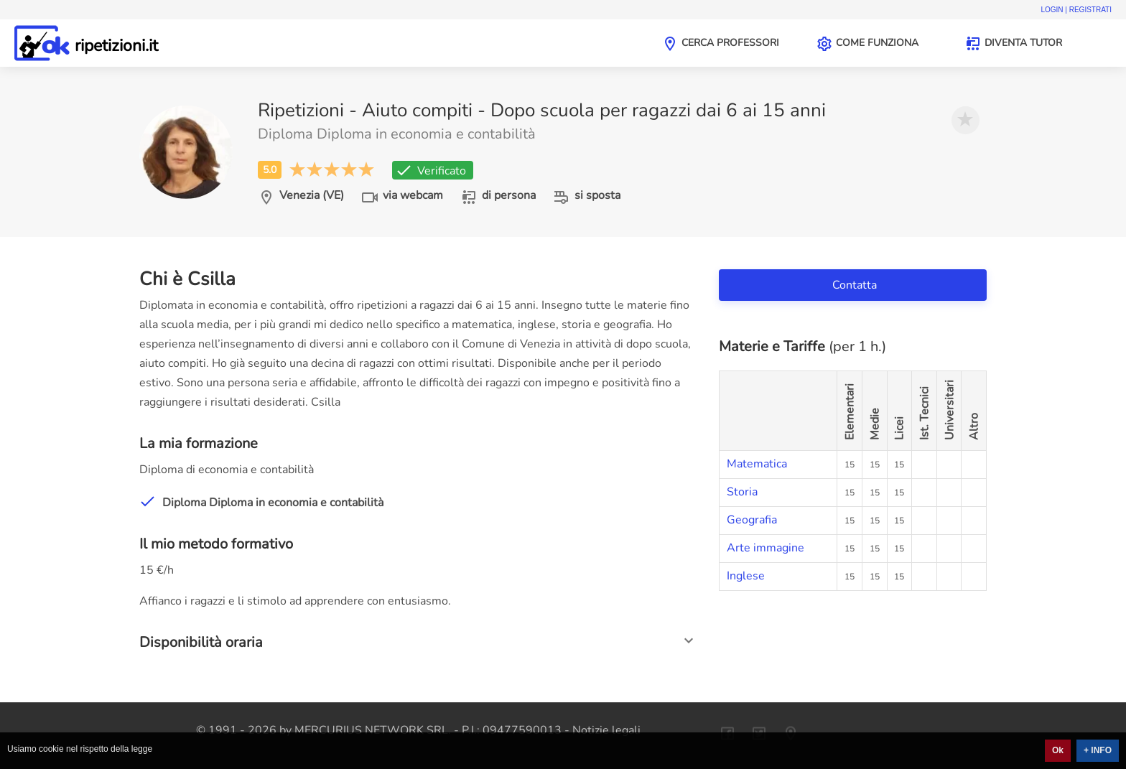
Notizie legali (606, 730)
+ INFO (1098, 750)
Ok (1058, 750)
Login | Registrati (1076, 10)
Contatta (856, 285)
